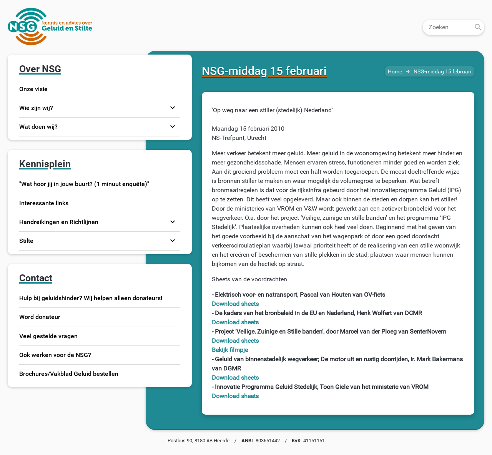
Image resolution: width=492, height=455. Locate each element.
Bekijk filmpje (230, 350)
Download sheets (235, 303)
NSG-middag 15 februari (442, 71)
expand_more (172, 107)
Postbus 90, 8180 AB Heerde (198, 440)
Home (395, 71)
